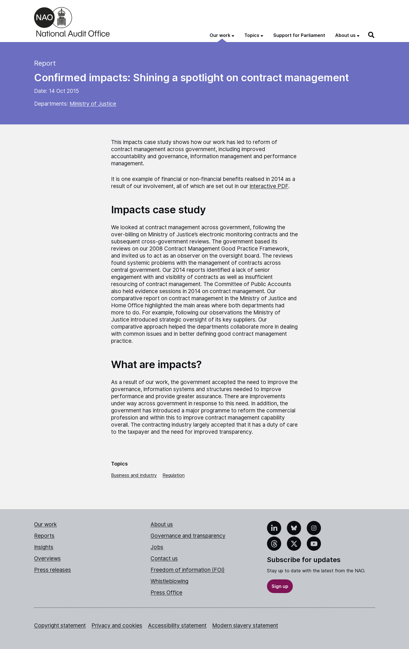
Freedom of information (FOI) (188, 570)
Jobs (157, 547)
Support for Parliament (299, 35)
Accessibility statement (177, 625)
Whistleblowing (169, 581)
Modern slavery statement (245, 625)
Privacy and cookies (116, 625)
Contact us (164, 558)
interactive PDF (269, 186)
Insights (43, 547)
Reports (44, 536)
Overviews (47, 558)
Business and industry (134, 475)
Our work (45, 524)
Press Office (166, 592)
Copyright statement (60, 625)
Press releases (52, 570)
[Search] (371, 35)
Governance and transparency (188, 536)
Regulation (173, 475)
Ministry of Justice (93, 104)
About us (162, 524)
